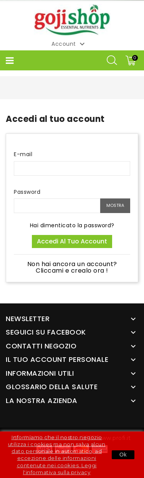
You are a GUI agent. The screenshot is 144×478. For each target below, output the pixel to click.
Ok (123, 454)
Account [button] (69, 44)
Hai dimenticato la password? (72, 225)
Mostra (115, 205)
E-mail (23, 154)
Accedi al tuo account (72, 241)
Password (27, 192)
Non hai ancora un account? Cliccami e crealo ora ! (72, 267)
